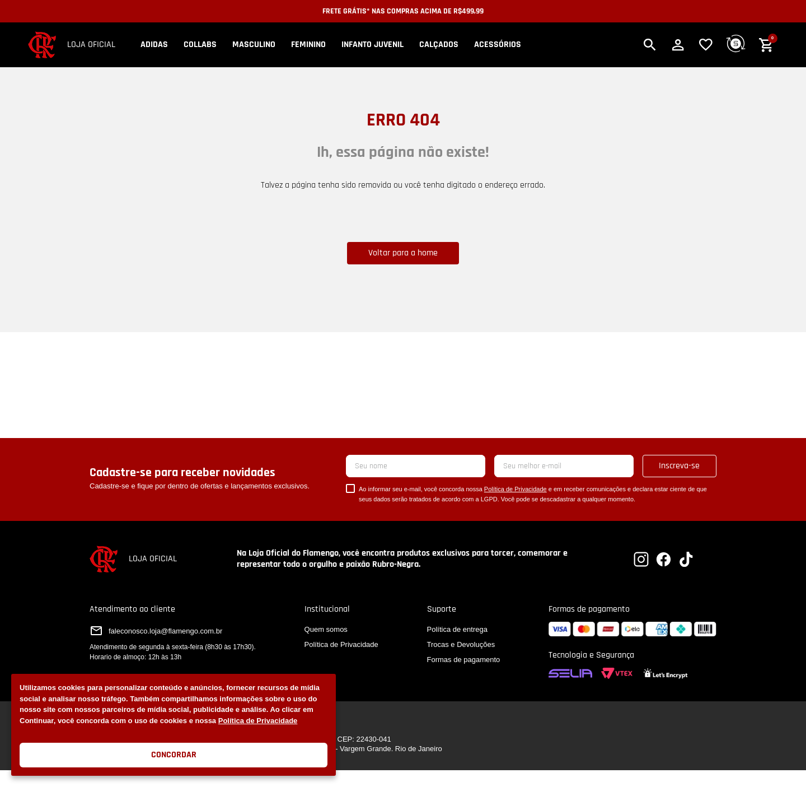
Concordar (173, 755)
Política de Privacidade (258, 720)
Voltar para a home (403, 253)
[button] (650, 45)
